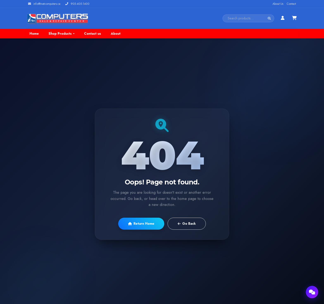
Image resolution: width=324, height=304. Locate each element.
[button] (61, 33)
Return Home (141, 223)
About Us (278, 4)
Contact (291, 4)
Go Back (187, 223)
